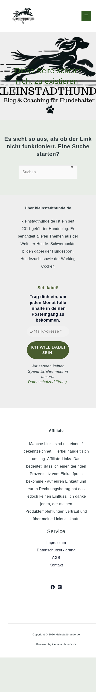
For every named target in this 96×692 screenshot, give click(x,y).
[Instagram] (60, 587)
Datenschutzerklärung (47, 382)
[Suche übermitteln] (72, 167)
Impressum (56, 543)
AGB (56, 558)
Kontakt (56, 565)
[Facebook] (53, 587)
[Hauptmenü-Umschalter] (86, 16)
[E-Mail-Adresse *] (48, 331)
